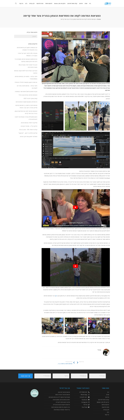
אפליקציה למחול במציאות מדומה (29, 123)
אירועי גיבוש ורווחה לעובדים (63, 402)
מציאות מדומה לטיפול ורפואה (62, 394)
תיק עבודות (106, 410)
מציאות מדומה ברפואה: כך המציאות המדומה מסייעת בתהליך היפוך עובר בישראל (26, 106)
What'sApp (85, 394)
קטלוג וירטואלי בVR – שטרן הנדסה (28, 129)
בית (108, 392)
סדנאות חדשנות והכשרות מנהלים (61, 404)
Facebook (85, 400)
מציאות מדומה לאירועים (64, 392)
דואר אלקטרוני (84, 397)
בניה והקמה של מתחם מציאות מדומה (60, 407)
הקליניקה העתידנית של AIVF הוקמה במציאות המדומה (25, 72)
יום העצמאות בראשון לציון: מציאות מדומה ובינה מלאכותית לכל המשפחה (27, 49)
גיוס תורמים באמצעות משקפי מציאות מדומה (26, 102)
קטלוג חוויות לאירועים (103, 400)
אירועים (107, 397)
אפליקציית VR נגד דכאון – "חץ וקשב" (27, 133)
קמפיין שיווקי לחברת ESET (30, 98)
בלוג (108, 412)
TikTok (86, 404)
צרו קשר (107, 415)
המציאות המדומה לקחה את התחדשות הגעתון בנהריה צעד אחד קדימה (26, 112)
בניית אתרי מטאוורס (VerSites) (62, 410)
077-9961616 (84, 392)
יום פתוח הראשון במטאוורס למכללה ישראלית (26, 82)
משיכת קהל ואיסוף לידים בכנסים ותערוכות (59, 397)
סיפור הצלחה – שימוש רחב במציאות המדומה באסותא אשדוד (26, 78)
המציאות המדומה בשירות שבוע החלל (28, 95)
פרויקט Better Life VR (103, 402)
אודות (107, 394)
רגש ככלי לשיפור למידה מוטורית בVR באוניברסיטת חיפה (28, 66)
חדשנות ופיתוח (105, 404)
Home (99, 19)
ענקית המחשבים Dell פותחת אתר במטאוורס (26, 91)
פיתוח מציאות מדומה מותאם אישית (61, 400)
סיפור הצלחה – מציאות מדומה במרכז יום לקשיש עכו (27, 87)
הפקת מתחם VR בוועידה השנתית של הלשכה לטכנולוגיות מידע (26, 118)
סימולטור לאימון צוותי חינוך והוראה (28, 136)
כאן (56, 296)
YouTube (85, 407)
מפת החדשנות (105, 407)
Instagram (85, 402)
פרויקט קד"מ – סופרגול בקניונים (29, 126)
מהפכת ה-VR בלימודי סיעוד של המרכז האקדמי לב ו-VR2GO (27, 54)
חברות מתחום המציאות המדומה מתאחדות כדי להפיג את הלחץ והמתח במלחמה (26, 60)
